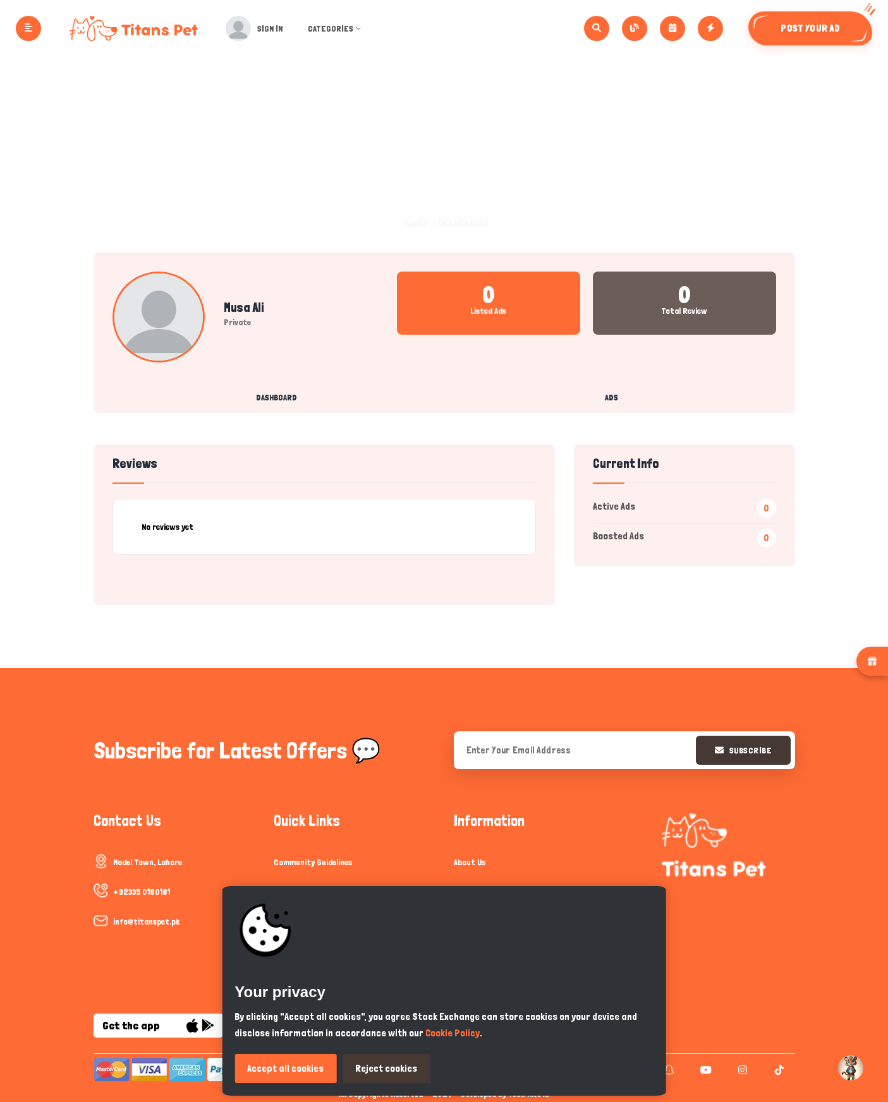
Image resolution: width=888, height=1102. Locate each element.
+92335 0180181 (141, 892)
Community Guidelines (313, 862)
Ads (611, 397)
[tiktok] (777, 1069)
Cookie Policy (452, 1033)
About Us (469, 862)
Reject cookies (386, 1068)
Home (413, 220)
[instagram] (741, 1069)
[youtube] (704, 1069)
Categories (336, 28)
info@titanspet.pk (146, 921)
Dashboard (276, 397)
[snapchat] (668, 1069)
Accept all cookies (285, 1068)
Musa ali (244, 307)
